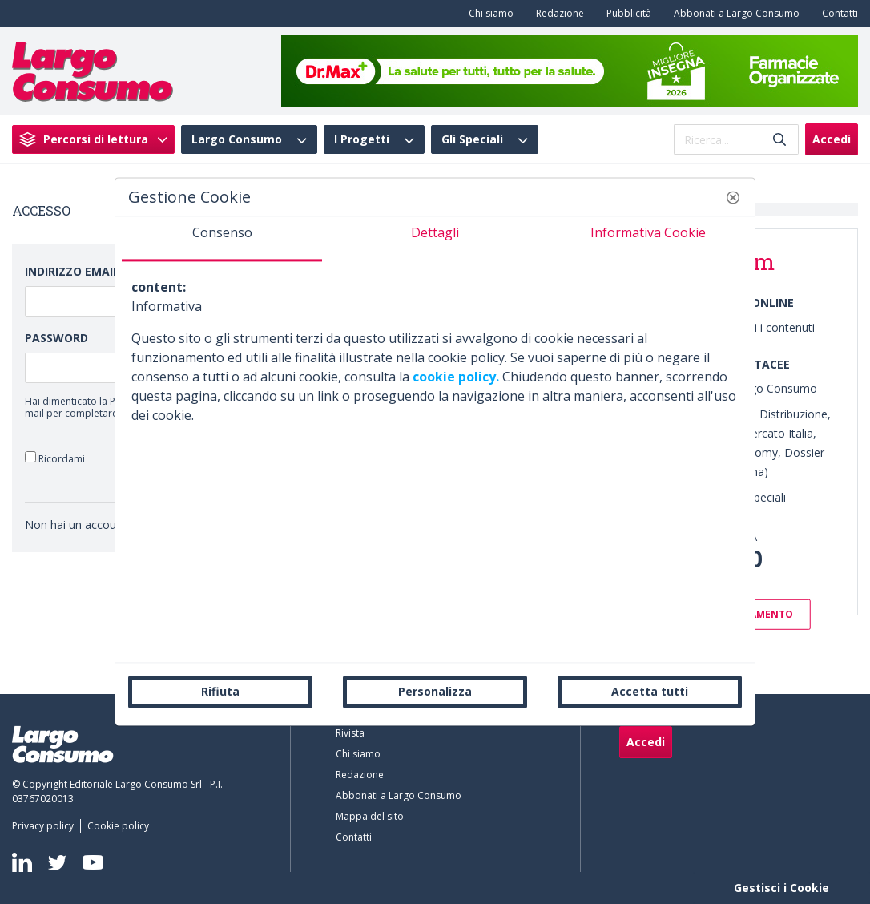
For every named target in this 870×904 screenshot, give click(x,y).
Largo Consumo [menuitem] (236, 139)
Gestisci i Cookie (781, 887)
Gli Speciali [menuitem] (472, 139)
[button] (733, 197)
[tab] (221, 238)
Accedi (831, 139)
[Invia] (779, 140)
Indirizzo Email (72, 271)
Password (56, 337)
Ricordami (55, 458)
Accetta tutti (649, 691)
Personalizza (435, 691)
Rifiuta (220, 691)
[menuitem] (488, 13)
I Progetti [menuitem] (361, 139)
